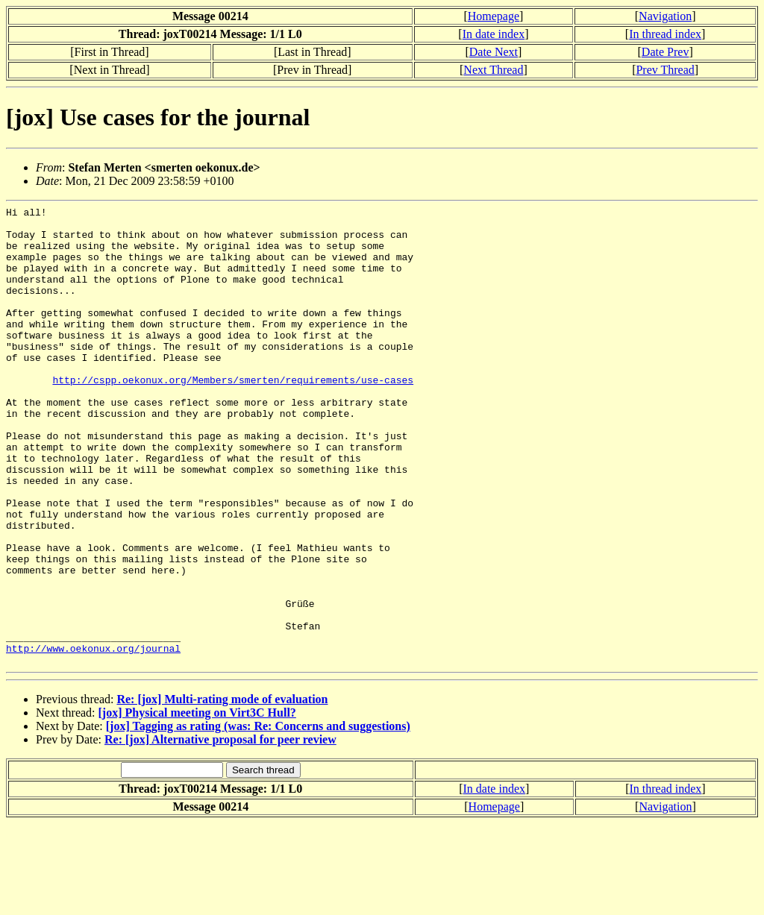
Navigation (665, 16)
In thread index (665, 34)
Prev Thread (665, 69)
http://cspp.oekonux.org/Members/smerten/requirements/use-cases (232, 415)
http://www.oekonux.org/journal (93, 737)
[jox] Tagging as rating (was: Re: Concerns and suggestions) (258, 817)
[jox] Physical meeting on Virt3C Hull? (197, 804)
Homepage (493, 16)
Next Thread (493, 69)
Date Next (493, 51)
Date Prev (665, 51)
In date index (494, 34)
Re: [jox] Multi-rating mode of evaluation (222, 790)
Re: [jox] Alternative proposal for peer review (220, 831)
